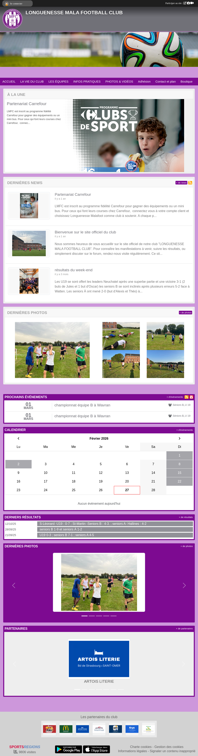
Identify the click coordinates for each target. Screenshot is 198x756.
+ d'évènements (175, 397)
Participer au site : (179, 3)
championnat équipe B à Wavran (82, 405)
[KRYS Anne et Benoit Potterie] (132, 728)
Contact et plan (165, 81)
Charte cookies (141, 747)
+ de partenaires (184, 628)
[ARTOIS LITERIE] (82, 728)
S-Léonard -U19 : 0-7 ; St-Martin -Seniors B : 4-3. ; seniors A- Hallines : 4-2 (93, 523)
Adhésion (144, 81)
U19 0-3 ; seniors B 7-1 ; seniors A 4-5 (67, 535)
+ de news (181, 182)
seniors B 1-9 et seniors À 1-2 (61, 529)
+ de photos (185, 312)
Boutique (186, 81)
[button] (12, 135)
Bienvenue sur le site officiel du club (85, 232)
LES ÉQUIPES (58, 81)
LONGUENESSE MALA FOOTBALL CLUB (74, 12)
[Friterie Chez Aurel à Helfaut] (49, 728)
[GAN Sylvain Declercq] (115, 728)
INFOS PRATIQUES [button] (87, 81)
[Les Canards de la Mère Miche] (148, 728)
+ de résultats (186, 517)
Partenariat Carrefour (26, 103)
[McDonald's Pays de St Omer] (66, 728)
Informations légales (132, 751)
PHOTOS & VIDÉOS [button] (119, 81)
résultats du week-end (74, 270)
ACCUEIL (8, 81)
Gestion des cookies (168, 747)
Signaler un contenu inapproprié (172, 751)
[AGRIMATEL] (99, 728)
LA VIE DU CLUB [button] (32, 81)
